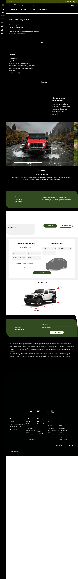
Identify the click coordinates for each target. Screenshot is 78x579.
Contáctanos (13, 11)
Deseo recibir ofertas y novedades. (22, 432)
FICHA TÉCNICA (57, 498)
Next (19, 166)
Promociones (33, 6)
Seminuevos (66, 6)
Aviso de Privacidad (28, 428)
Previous (12, 166)
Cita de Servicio (47, 6)
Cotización (40, 6)
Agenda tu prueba (57, 6)
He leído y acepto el (23, 428)
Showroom (25, 6)
